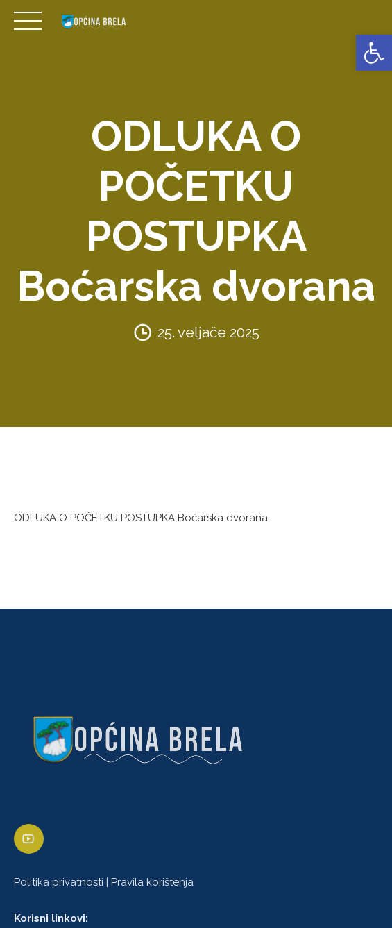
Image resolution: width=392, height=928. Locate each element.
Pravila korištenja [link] (152, 882)
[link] (374, 53)
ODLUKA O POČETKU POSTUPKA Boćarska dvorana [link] (141, 518)
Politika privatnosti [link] (58, 882)
